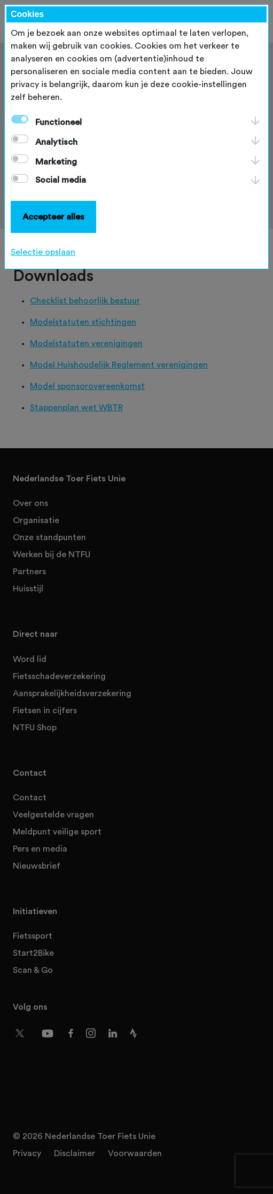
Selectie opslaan (43, 252)
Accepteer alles (53, 217)
